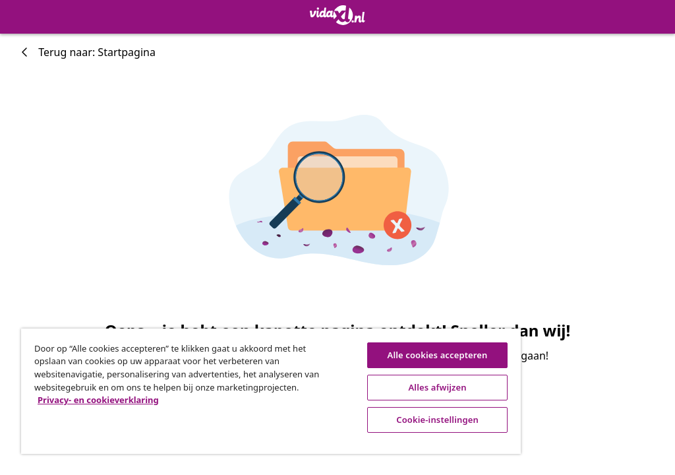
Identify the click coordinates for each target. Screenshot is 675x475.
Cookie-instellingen (437, 420)
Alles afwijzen (438, 387)
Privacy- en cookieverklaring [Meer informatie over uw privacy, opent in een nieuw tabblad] (98, 400)
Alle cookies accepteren (438, 355)
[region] (271, 391)
